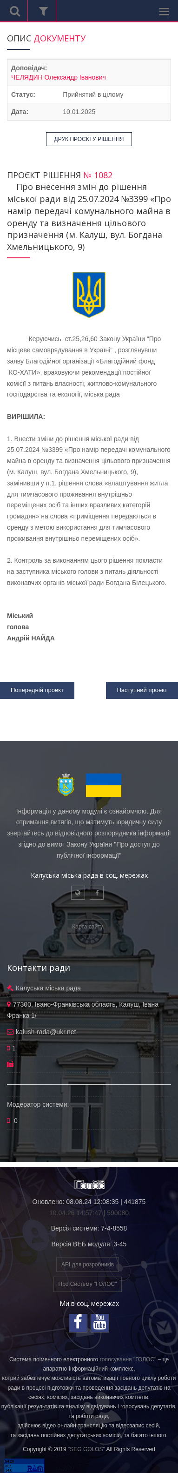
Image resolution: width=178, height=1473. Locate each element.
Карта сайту (87, 926)
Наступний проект (142, 689)
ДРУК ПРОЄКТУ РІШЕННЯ (89, 139)
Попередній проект (37, 689)
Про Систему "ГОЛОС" (88, 1284)
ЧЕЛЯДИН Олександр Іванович (58, 77)
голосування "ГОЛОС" (128, 1359)
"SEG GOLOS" (86, 1449)
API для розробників (87, 1264)
